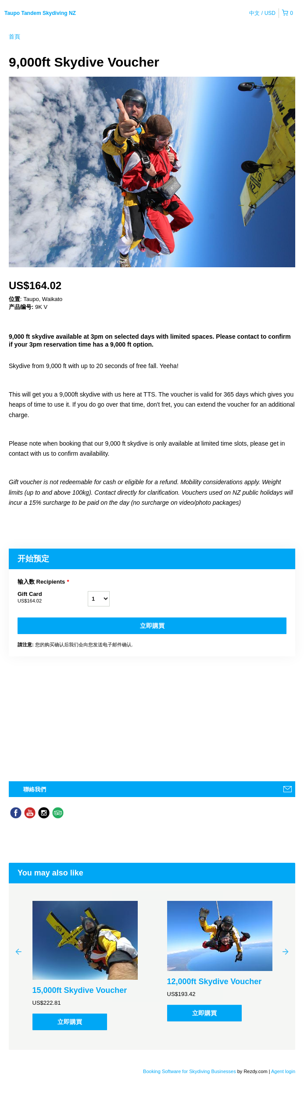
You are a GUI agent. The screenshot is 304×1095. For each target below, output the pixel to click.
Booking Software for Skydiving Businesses (190, 1071)
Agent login (283, 1071)
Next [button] (285, 951)
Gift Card (53, 598)
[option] (85, 965)
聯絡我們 (34, 789)
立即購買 (152, 625)
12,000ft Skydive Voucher (214, 981)
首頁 (14, 36)
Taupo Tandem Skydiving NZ (40, 13)
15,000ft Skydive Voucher (79, 990)
